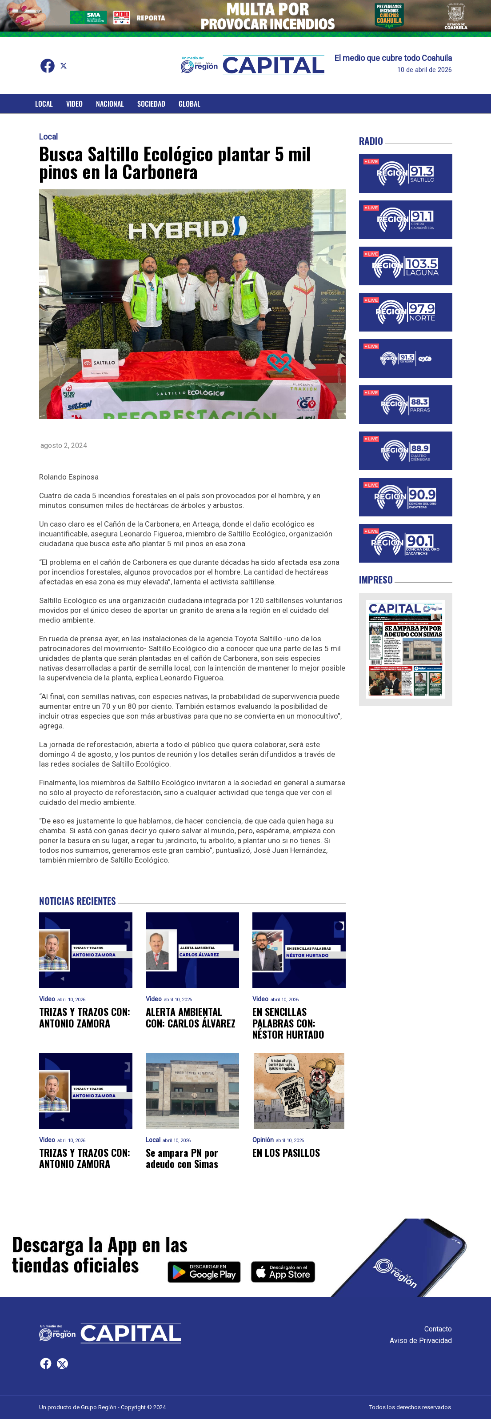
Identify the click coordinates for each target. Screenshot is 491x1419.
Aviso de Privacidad (421, 1340)
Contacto (438, 1329)
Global (189, 103)
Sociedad (151, 103)
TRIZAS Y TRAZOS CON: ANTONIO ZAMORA (84, 1017)
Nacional (110, 103)
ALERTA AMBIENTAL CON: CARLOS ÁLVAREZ (191, 1017)
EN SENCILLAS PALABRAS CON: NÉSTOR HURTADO (288, 1023)
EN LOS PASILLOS (286, 1152)
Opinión (263, 1140)
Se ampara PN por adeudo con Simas (182, 1158)
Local (44, 103)
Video (74, 103)
